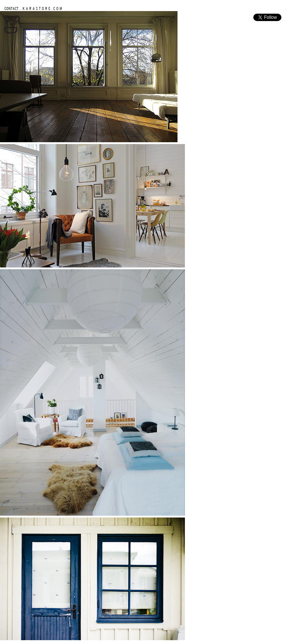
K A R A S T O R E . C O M (41, 8)
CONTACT (11, 8)
